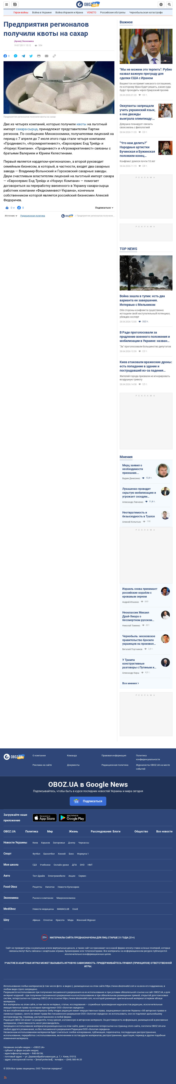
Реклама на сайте (42, 765)
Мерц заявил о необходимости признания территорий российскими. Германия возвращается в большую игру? (133, 469)
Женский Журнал (86, 920)
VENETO (91, 12)
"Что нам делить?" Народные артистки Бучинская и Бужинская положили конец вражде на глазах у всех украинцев (138, 149)
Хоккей (62, 853)
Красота (60, 920)
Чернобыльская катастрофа (146, 12)
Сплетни (48, 920)
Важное (126, 22)
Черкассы (83, 842)
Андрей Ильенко (130, 602)
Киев (35, 842)
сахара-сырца (26, 129)
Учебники (45, 864)
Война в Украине (42, 12)
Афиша (36, 920)
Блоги (116, 831)
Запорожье (59, 842)
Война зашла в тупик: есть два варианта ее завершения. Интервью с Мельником (142, 300)
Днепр (71, 842)
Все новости (164, 831)
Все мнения (129, 683)
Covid (75, 909)
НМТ (90, 864)
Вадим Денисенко (131, 478)
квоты (81, 124)
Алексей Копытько (131, 522)
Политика (31, 831)
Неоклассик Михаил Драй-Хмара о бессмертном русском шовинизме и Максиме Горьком (137, 616)
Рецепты (37, 887)
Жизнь (73, 831)
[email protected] (44, 1059)
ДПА (74, 864)
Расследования (101, 831)
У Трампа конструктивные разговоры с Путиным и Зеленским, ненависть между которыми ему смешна (138, 663)
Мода (70, 920)
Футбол (36, 853)
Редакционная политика (32, 216)
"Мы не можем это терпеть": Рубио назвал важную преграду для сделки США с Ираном (146, 74)
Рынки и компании (43, 898)
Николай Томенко (131, 625)
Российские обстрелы (112, 12)
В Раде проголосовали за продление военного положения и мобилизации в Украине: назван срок (145, 337)
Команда (72, 755)
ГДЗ (35, 864)
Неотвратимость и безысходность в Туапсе (138, 514)
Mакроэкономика (65, 898)
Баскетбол (49, 853)
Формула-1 (83, 853)
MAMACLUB (63, 909)
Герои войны (21, 12)
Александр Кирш (130, 673)
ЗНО (82, 864)
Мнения (126, 457)
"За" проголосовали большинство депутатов (145, 346)
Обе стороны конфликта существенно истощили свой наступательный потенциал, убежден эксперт (145, 313)
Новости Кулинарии (68, 887)
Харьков (45, 842)
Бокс (71, 853)
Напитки (50, 887)
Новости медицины (43, 909)
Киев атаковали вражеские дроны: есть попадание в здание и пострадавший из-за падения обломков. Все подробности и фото (146, 366)
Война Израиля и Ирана (69, 12)
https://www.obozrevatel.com (119, 986)
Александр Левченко (132, 502)
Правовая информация (114, 755)
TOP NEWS (128, 249)
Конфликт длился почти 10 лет (137, 161)
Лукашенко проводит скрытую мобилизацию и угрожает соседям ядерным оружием (139, 492)
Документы (73, 765)
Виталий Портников (132, 649)
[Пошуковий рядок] (169, 4)
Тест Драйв (39, 876)
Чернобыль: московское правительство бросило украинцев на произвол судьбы (138, 640)
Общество (141, 831)
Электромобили (56, 876)
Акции (71, 876)
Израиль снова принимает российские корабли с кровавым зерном (139, 592)
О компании (39, 755)
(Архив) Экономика (24, 41)
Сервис (82, 876)
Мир (50, 831)
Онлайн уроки (61, 864)
